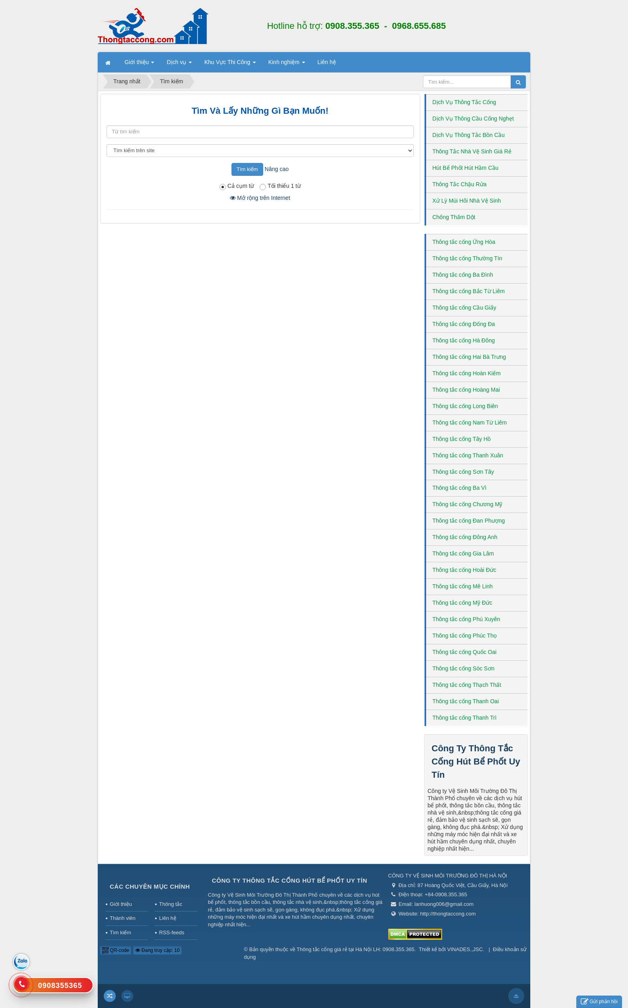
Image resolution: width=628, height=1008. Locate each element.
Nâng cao (277, 169)
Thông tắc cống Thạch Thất (467, 685)
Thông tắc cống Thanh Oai (466, 701)
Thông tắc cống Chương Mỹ (468, 504)
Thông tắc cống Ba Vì (460, 488)
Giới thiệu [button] (139, 64)
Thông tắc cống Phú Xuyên (466, 619)
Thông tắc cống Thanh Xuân (468, 455)
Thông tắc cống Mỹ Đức (463, 603)
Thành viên (122, 918)
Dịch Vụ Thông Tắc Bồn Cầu (469, 135)
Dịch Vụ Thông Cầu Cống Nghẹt (473, 118)
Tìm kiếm (120, 933)
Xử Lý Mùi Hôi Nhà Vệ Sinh (467, 200)
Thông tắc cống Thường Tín (467, 258)
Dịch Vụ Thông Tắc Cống (464, 102)
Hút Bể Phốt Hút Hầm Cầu (466, 168)
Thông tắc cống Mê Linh (463, 586)
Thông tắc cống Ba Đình (463, 275)
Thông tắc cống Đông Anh (465, 537)
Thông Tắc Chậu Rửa (460, 184)
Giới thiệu (121, 904)
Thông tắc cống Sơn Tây (463, 472)
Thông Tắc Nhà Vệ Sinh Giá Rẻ (472, 151)
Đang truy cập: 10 (157, 950)
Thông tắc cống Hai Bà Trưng (469, 357)
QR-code (115, 950)
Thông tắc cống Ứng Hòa (464, 242)
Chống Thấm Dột (454, 217)
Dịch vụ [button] (179, 64)
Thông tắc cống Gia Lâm (463, 553)
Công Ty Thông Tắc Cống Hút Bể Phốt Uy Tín (476, 761)
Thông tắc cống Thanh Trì (465, 717)
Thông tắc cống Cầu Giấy (465, 307)
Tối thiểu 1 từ (280, 186)
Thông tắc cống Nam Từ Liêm (470, 422)
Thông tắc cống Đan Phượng (469, 520)
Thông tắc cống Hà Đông (464, 340)
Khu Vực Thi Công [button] (230, 64)
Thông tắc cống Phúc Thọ (465, 635)
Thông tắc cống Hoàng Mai (466, 389)
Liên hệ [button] (327, 62)
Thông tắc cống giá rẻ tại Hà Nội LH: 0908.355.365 (356, 949)
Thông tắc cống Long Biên (465, 406)
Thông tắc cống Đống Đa (464, 324)
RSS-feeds (171, 933)
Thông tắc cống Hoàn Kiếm (467, 373)
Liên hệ (167, 918)
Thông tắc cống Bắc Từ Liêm (469, 291)
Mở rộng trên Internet (260, 198)
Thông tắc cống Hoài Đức (465, 570)
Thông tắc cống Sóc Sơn (464, 668)
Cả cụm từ (236, 186)
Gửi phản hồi (599, 1002)
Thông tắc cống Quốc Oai (465, 652)
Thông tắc (170, 904)
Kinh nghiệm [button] (286, 64)
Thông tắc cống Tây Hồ (462, 439)
